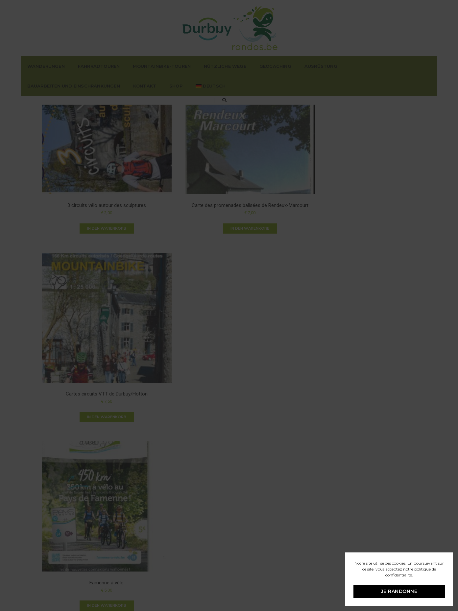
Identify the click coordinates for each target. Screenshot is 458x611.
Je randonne (399, 591)
